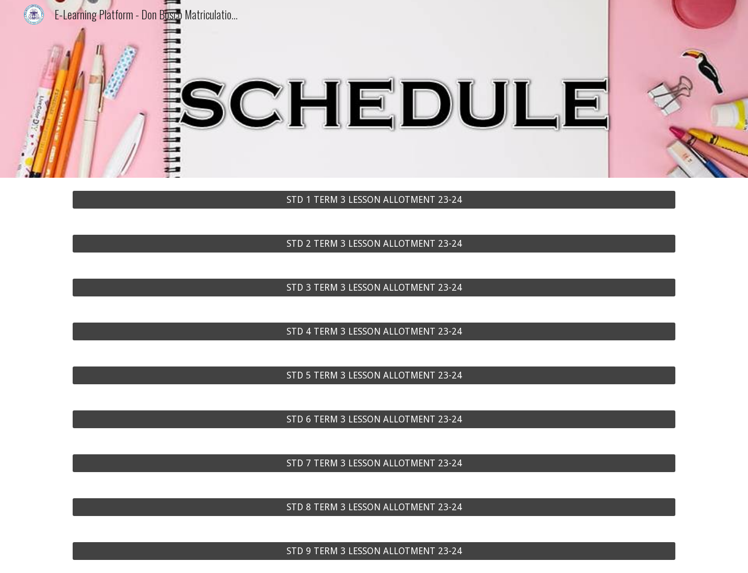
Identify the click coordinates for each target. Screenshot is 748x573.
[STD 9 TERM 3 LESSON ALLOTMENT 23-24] (374, 551)
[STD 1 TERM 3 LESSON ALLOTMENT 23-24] (374, 200)
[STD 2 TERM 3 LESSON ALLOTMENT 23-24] (374, 244)
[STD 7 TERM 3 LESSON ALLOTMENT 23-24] (374, 463)
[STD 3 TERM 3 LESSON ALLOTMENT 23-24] (374, 288)
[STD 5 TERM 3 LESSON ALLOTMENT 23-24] (374, 376)
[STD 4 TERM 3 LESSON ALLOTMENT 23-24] (374, 332)
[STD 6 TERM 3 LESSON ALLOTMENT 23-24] (374, 419)
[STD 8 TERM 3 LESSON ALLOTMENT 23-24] (374, 507)
